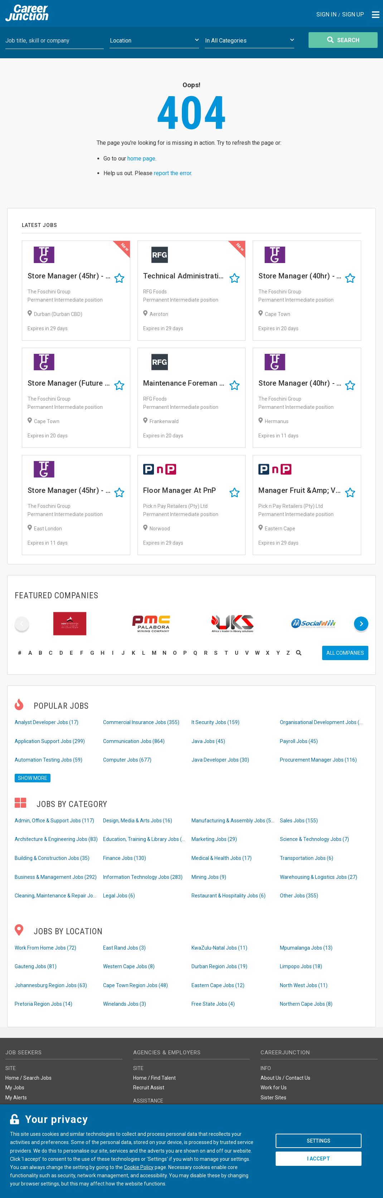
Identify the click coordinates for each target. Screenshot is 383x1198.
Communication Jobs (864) (134, 741)
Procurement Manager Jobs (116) (318, 760)
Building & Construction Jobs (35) (52, 858)
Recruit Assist (148, 1087)
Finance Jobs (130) (124, 858)
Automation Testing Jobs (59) (48, 760)
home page (141, 158)
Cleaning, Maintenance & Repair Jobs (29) (57, 895)
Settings (318, 1141)
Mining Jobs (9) (209, 877)
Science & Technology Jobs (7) (314, 839)
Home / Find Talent (154, 1078)
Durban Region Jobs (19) (219, 966)
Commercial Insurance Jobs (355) (141, 722)
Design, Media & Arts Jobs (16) (137, 820)
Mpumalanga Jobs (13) (306, 948)
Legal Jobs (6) (119, 895)
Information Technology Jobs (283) (143, 877)
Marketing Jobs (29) (214, 839)
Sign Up (353, 15)
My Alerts (16, 1097)
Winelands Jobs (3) (124, 1004)
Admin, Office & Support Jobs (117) (54, 820)
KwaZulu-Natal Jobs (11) (219, 948)
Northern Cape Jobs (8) (306, 1004)
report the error (172, 173)
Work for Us (274, 1087)
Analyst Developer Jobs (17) (46, 722)
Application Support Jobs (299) (50, 741)
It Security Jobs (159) (215, 722)
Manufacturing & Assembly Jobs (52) (234, 820)
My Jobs (14, 1087)
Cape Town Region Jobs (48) (135, 985)
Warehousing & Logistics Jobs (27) (318, 877)
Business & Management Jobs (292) (56, 877)
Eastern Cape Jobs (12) (218, 985)
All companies (345, 653)
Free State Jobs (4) (213, 1004)
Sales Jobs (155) (299, 820)
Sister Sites (273, 1097)
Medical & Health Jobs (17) (222, 858)
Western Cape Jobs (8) (129, 966)
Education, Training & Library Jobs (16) (145, 839)
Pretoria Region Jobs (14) (43, 1004)
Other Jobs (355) (299, 895)
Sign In (326, 15)
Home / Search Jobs (28, 1078)
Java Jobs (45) (208, 741)
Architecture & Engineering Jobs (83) (56, 839)
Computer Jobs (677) (127, 760)
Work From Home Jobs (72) (45, 948)
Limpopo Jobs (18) (301, 966)
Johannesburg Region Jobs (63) (51, 985)
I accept (318, 1159)
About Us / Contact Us (285, 1078)
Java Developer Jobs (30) (220, 760)
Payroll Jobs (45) (299, 741)
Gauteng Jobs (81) (36, 966)
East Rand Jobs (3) (124, 948)
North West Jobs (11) (304, 985)
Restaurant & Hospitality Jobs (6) (229, 895)
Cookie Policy (139, 1167)
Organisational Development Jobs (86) (322, 722)
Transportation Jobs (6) (306, 858)
